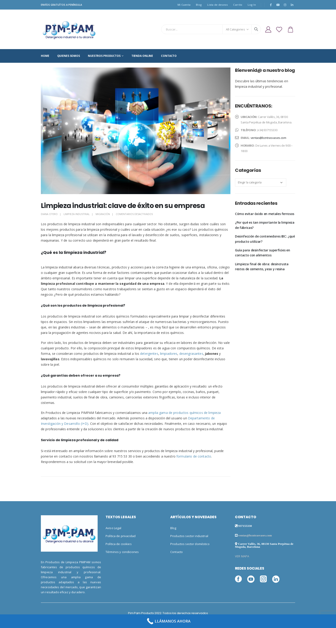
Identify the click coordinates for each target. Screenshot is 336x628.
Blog (199, 4)
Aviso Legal (113, 528)
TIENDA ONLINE (142, 56)
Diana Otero (49, 214)
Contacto (176, 552)
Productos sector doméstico (190, 544)
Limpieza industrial (77, 214)
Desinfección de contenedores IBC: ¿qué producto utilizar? (265, 238)
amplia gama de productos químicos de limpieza (184, 412)
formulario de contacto (193, 456)
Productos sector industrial (189, 536)
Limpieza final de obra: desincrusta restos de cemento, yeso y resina (262, 266)
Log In (252, 4)
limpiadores (169, 353)
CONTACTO (169, 56)
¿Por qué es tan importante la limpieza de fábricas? (264, 225)
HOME (45, 56)
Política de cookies (119, 544)
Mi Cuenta (184, 4)
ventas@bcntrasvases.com (268, 138)
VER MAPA (242, 556)
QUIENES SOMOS (68, 56)
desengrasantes (191, 353)
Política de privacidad (121, 536)
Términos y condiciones (122, 552)
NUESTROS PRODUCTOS (104, 56)
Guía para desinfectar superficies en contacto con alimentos (262, 252)
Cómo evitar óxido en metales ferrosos (264, 214)
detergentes (149, 353)
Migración (103, 214)
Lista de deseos (217, 4)
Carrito (237, 4)
